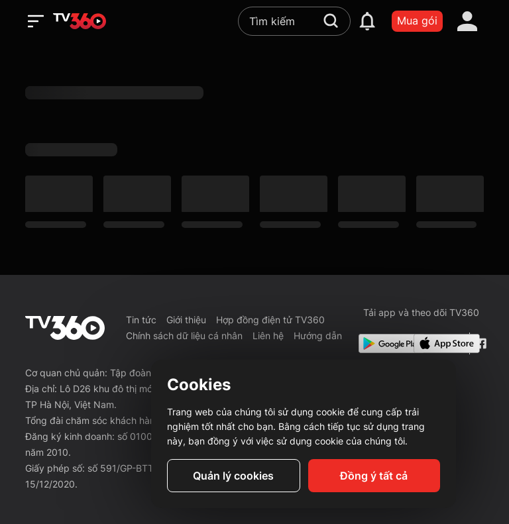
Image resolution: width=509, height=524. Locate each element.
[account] (467, 21)
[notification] (367, 21)
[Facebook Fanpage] (479, 343)
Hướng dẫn (318, 335)
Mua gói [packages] (417, 20)
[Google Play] (384, 343)
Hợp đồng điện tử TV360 (270, 319)
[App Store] (439, 343)
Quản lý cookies (233, 475)
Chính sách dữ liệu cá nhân (184, 335)
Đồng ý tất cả (374, 475)
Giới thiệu (186, 319)
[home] (79, 21)
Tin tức (141, 319)
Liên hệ (268, 335)
